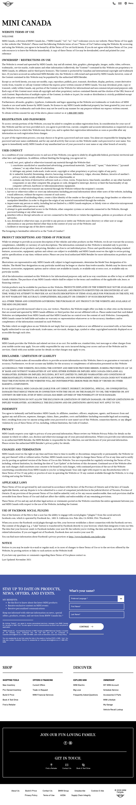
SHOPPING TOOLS (11, 680)
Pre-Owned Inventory (12, 690)
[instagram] (70, 743)
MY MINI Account (111, 685)
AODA (63, 795)
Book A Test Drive (10, 700)
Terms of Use (48, 795)
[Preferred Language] (96, 598)
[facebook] (65, 743)
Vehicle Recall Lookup (113, 710)
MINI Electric (79, 685)
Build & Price (8, 695)
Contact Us (47, 791)
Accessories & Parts (112, 695)
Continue (86, 626)
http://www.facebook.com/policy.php (87, 537)
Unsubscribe (80, 791)
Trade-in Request (40, 690)
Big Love (77, 690)
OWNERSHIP (109, 680)
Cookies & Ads (97, 791)
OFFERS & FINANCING (43, 680)
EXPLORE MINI (80, 680)
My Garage (108, 705)
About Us (15, 791)
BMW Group (63, 791)
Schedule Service (110, 690)
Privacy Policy (31, 795)
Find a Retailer (9, 705)
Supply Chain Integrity (81, 795)
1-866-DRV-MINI (75, 113)
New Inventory (9, 685)
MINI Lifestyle (109, 700)
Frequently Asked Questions (85, 695)
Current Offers (39, 685)
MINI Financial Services (43, 695)
